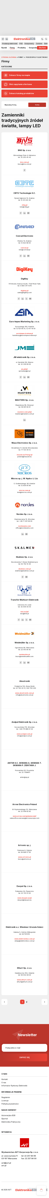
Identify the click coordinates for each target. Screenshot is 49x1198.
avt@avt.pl (6, 1163)
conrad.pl (24, 248)
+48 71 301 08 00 (25, 521)
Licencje (4, 1100)
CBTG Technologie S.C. (24, 193)
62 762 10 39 (26, 564)
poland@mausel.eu (24, 457)
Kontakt (4, 1079)
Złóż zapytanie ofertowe (17, 84)
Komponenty (29, 43)
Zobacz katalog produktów (18, 93)
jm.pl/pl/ (24, 369)
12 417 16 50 (30, 328)
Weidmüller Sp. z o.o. (24, 642)
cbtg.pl (24, 205)
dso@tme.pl (24, 613)
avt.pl (3, 1165)
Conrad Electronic (24, 236)
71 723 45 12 (26, 450)
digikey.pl (24, 291)
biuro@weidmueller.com (24, 656)
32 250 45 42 (26, 157)
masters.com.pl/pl (24, 412)
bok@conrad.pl (24, 250)
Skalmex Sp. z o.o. (24, 557)
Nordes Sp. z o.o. (24, 514)
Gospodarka (34, 48)
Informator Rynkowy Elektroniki (14, 1085)
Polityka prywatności (10, 1104)
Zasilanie (39, 43)
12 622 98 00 (26, 243)
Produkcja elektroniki (9, 43)
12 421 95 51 (20, 328)
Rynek (4, 48)
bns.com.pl (24, 162)
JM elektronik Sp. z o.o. (24, 357)
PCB (20, 43)
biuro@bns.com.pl (24, 164)
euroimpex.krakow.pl (24, 333)
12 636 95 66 (26, 485)
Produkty (22, 48)
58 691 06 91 (25, 407)
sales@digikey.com (24, 292)
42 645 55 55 (26, 607)
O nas (3, 1082)
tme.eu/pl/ (24, 612)
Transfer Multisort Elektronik (24, 600)
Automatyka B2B (8, 1115)
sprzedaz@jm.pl (24, 371)
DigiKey (24, 279)
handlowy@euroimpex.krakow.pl (24, 335)
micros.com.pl (24, 490)
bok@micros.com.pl (24, 492)
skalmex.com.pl (24, 569)
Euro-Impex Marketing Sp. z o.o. (24, 321)
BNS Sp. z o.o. (24, 150)
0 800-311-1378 (26, 286)
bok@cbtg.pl (24, 207)
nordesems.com (24, 526)
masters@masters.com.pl (24, 414)
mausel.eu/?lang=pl (24, 455)
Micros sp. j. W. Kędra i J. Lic (24, 478)
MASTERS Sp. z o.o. (24, 400)
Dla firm (42, 48)
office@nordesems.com (24, 528)
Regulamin (5, 1097)
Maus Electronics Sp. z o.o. (24, 443)
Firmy (12, 48)
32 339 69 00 (26, 364)
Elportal (4, 1118)
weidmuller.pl (24, 654)
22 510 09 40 (26, 649)
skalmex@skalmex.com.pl (24, 571)
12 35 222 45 (26, 200)
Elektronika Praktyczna (10, 1122)
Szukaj (37, 105)
